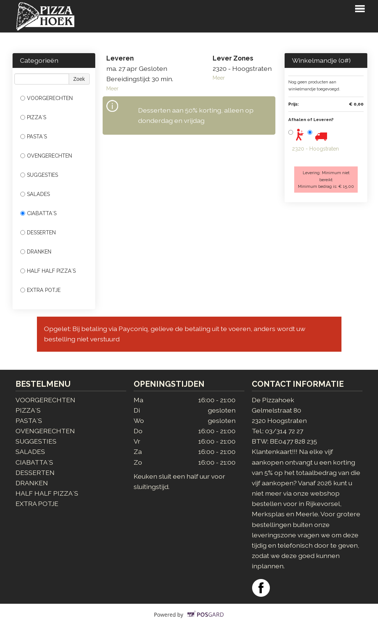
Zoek (79, 79)
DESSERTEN (38, 232)
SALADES (35, 194)
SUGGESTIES (39, 175)
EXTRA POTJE (40, 290)
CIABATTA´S (38, 213)
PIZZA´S (33, 117)
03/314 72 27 (284, 431)
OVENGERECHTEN (46, 155)
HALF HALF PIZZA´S (48, 271)
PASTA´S (33, 136)
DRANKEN (35, 251)
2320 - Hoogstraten (315, 149)
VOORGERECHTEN (46, 98)
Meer (112, 89)
